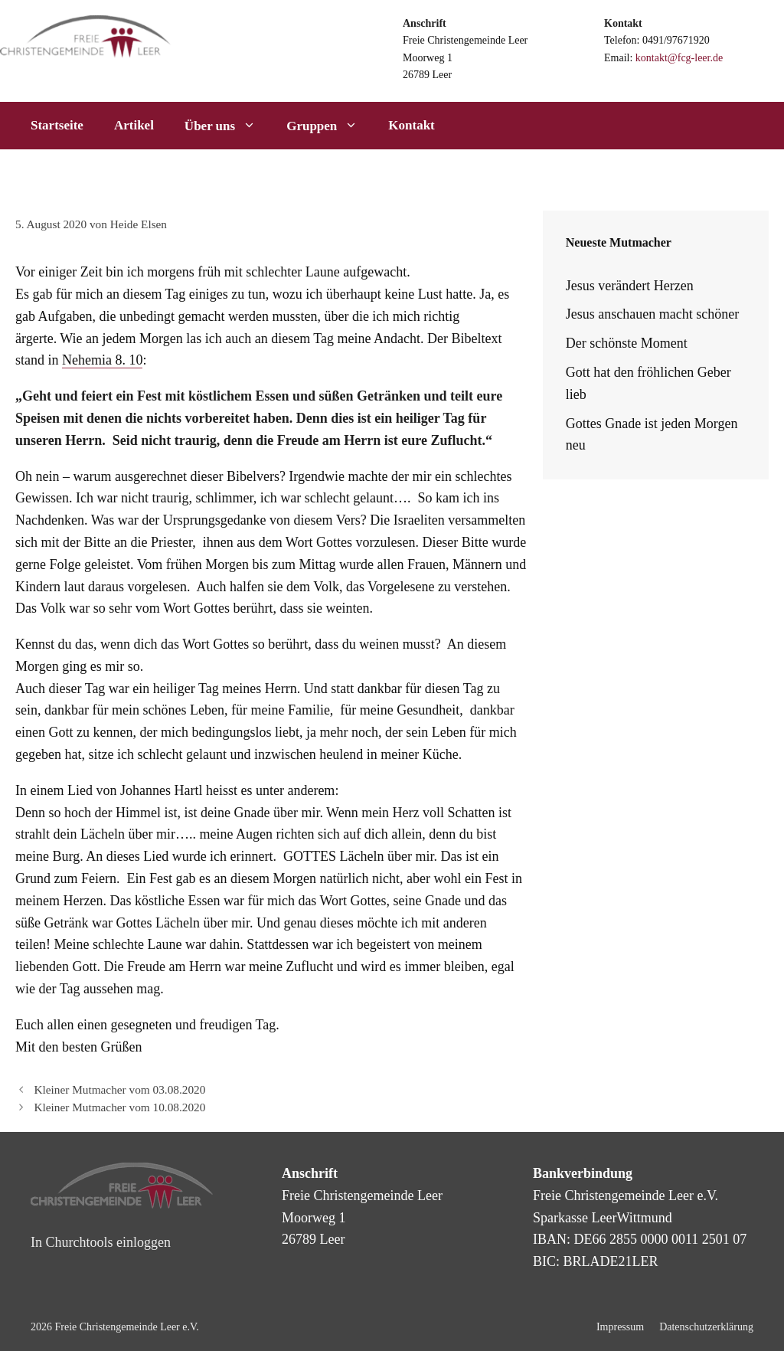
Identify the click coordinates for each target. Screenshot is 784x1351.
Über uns (228, 125)
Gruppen (329, 125)
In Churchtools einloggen (101, 1242)
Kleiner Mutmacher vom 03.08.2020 (119, 1089)
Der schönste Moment (627, 343)
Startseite (57, 125)
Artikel (134, 125)
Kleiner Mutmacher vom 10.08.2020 (119, 1107)
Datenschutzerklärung (706, 1327)
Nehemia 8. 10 (102, 360)
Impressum (620, 1327)
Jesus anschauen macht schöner (652, 314)
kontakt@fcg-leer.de (679, 58)
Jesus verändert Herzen (630, 285)
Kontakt (411, 125)
